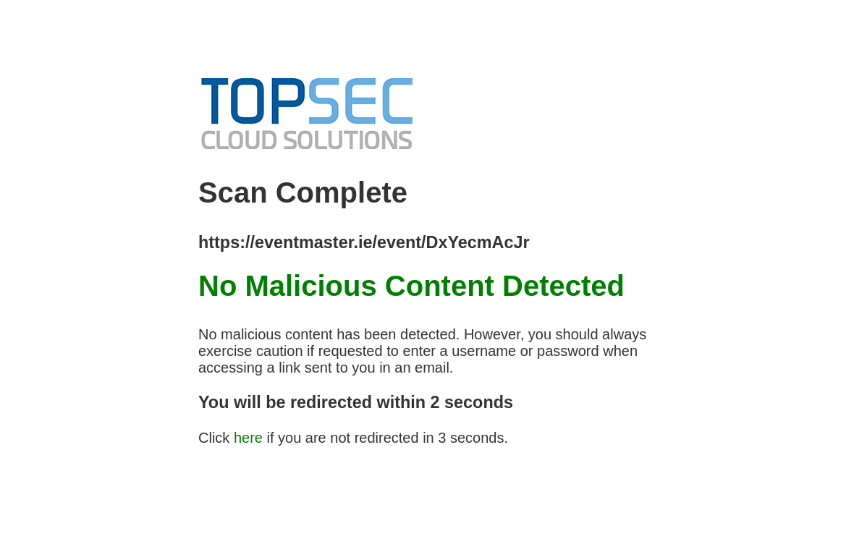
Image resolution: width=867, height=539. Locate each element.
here (248, 438)
